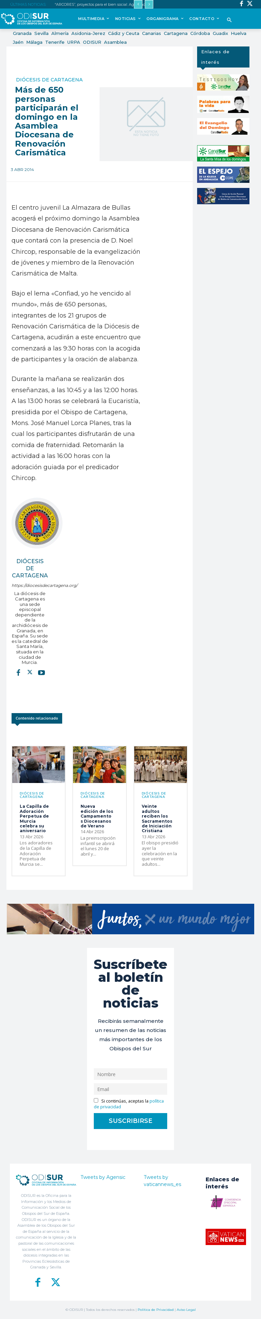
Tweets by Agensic (103, 1177)
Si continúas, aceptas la (129, 1104)
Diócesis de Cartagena (49, 79)
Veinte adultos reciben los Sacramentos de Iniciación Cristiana (157, 818)
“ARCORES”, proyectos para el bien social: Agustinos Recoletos (110, 4)
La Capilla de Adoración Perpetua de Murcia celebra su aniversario (34, 818)
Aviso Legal (186, 1309)
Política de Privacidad (156, 1309)
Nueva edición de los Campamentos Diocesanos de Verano (97, 816)
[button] (229, 20)
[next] (149, 4)
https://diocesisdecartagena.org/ (30, 585)
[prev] (138, 4)
